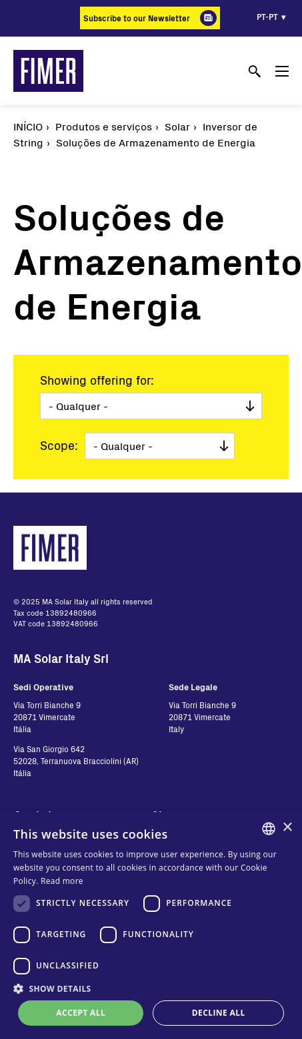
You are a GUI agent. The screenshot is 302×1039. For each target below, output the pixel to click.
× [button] (287, 828)
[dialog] (151, 925)
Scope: (59, 445)
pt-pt (267, 16)
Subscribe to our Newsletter (136, 18)
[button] (151, 988)
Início (28, 126)
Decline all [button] (218, 1012)
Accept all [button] (80, 1012)
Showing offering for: (97, 380)
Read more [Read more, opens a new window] (62, 881)
